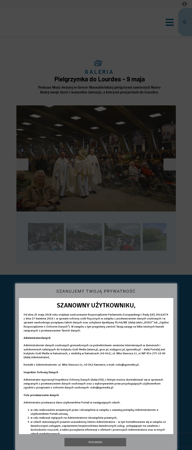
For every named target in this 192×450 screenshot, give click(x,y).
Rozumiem (95, 442)
